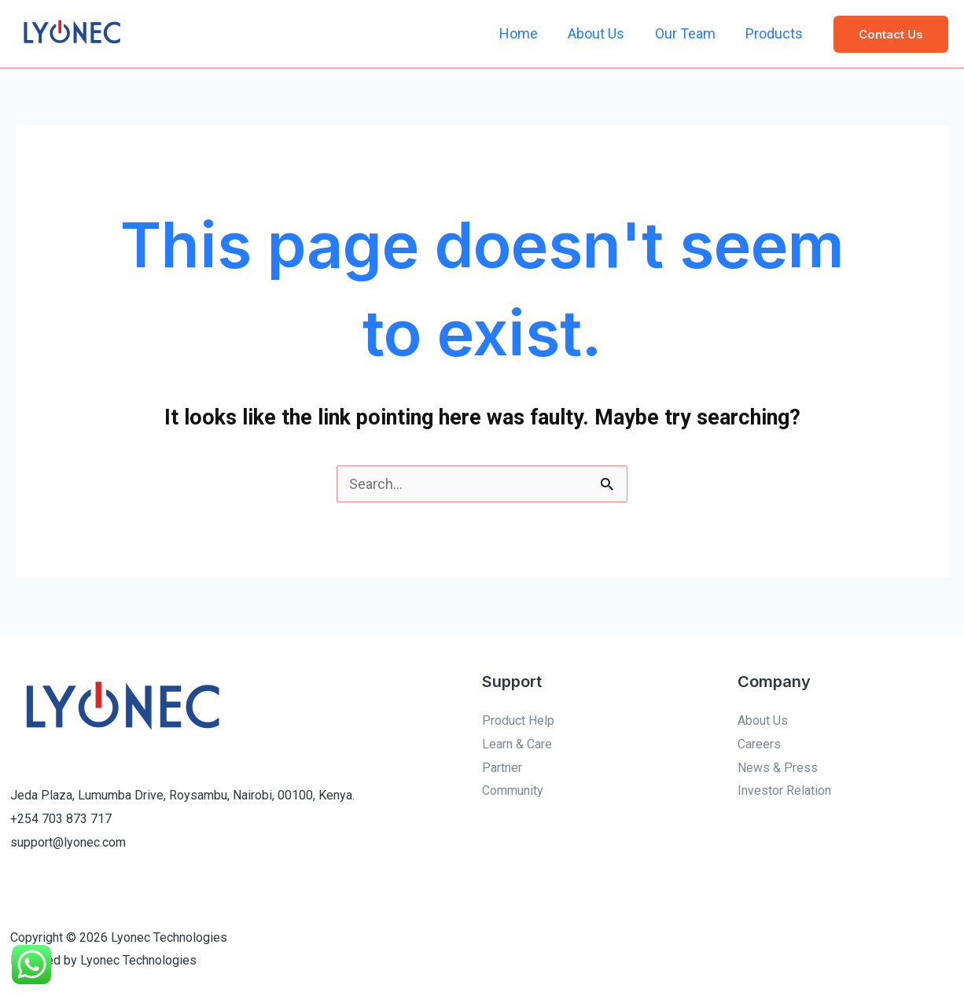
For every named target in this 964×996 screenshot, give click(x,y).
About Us (600, 33)
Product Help (518, 720)
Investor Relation (784, 790)
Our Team (687, 33)
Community (512, 790)
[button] (890, 34)
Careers (759, 744)
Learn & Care (517, 744)
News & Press (778, 767)
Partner (502, 767)
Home (525, 33)
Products (775, 33)
